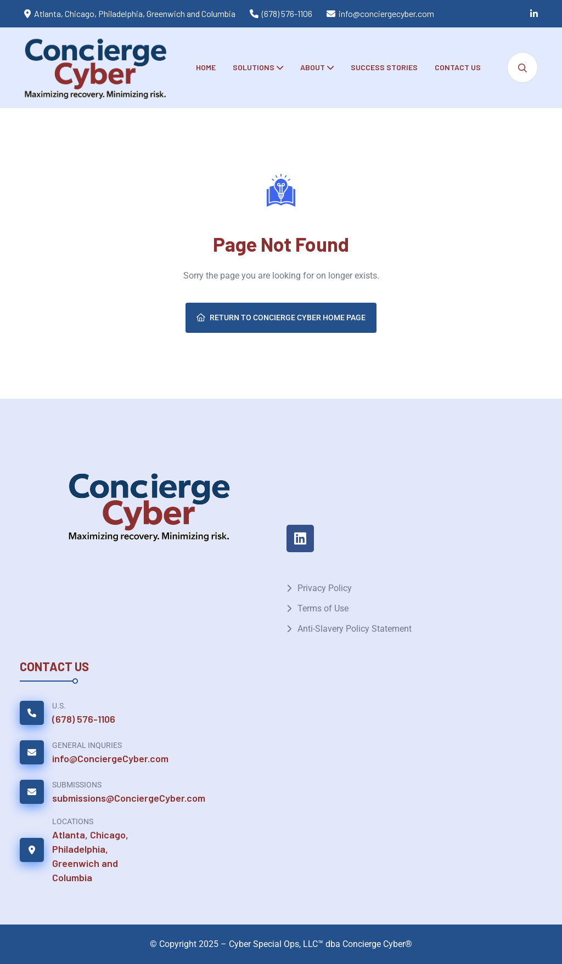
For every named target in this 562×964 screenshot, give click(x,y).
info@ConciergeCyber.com (110, 758)
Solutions (253, 67)
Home (206, 67)
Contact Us (458, 67)
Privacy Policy (324, 588)
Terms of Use (323, 608)
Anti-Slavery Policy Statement (354, 628)
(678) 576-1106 (287, 13)
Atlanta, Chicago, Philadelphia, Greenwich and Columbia (90, 856)
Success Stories (384, 67)
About (312, 67)
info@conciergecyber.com (386, 13)
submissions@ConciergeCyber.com (128, 798)
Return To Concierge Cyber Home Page (281, 317)
